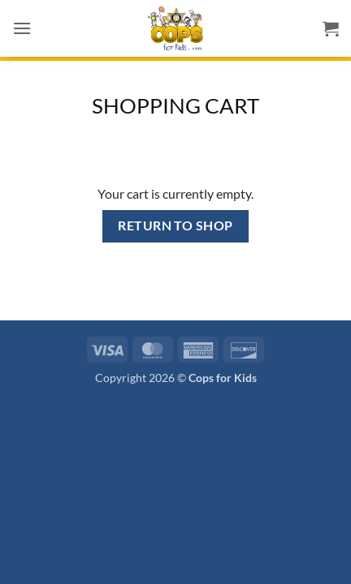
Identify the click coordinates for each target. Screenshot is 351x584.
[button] (22, 28)
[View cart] (331, 28)
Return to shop (175, 225)
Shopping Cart (175, 105)
